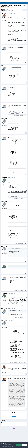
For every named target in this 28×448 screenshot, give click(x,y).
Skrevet (11, 13)
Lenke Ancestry (13, 87)
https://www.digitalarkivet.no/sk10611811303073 (20, 40)
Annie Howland (15, 79)
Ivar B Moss (9, 234)
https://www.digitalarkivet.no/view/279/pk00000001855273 (18, 22)
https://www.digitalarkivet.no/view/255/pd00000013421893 (17, 20)
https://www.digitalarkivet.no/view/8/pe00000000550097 (18, 47)
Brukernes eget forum (10, 10)
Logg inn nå (14, 416)
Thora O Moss (10, 235)
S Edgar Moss (9, 237)
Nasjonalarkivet (4, 1)
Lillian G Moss (9, 236)
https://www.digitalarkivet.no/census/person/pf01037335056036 (17, 25)
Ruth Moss (9, 238)
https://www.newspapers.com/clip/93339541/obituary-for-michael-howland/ (17, 378)
